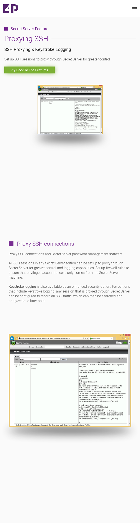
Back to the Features (29, 70)
